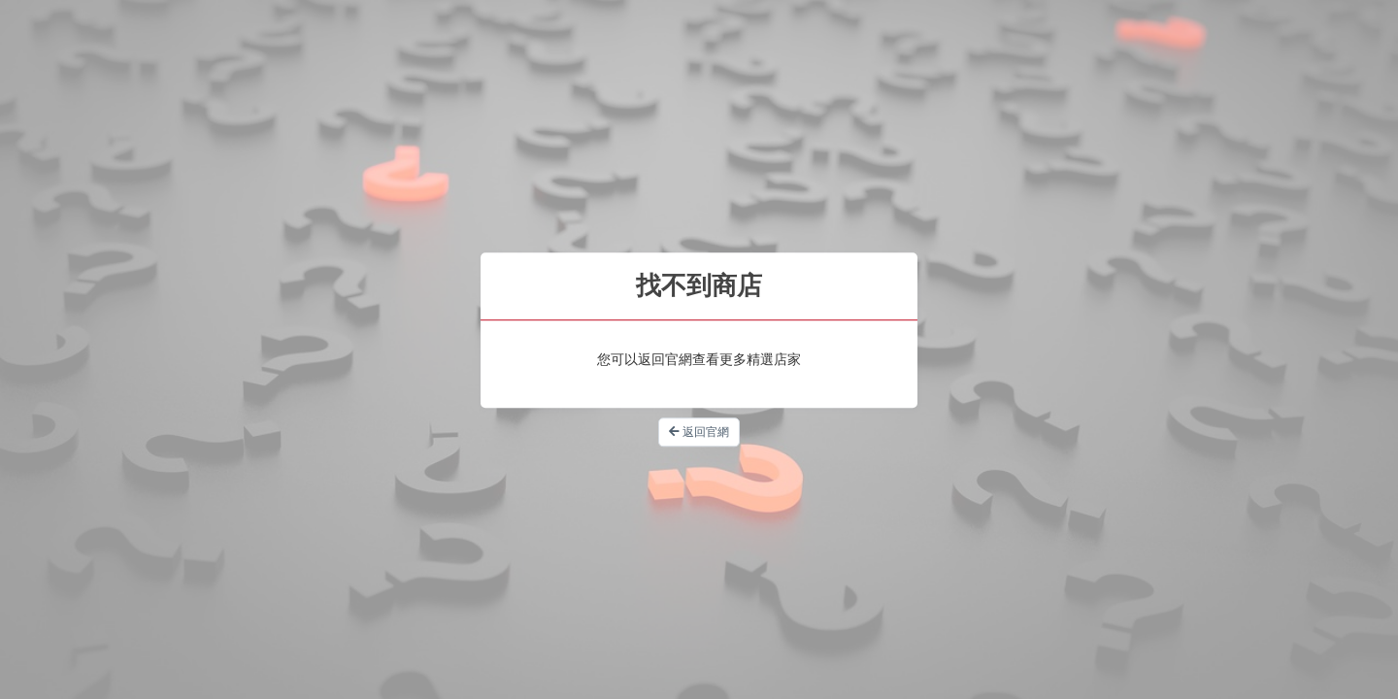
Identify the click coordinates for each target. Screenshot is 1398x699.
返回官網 (699, 432)
